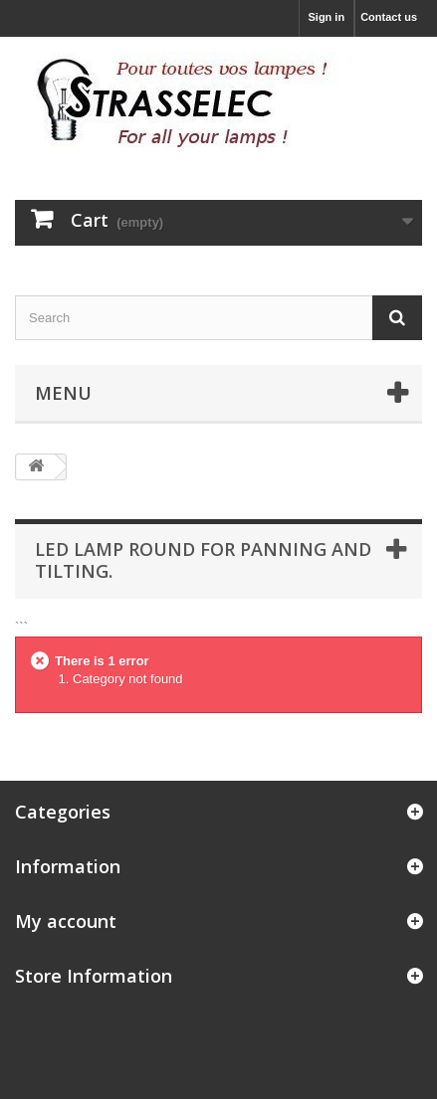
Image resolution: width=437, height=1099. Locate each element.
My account (65, 921)
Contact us (388, 17)
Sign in (326, 17)
